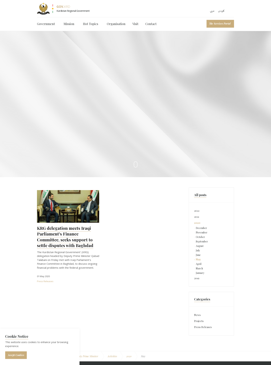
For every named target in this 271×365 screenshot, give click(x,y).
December (201, 228)
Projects (199, 321)
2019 (196, 278)
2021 (196, 216)
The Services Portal (220, 23)
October (200, 237)
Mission (69, 24)
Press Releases (45, 281)
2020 (197, 222)
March (199, 268)
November (201, 232)
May (198, 259)
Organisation (116, 24)
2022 (196, 210)
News (197, 315)
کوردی (221, 10)
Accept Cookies (16, 355)
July (198, 250)
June (198, 255)
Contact (151, 24)
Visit (135, 24)
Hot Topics (90, 24)
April (198, 264)
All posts (200, 195)
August (199, 246)
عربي (212, 10)
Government (46, 24)
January (200, 273)
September (202, 241)
